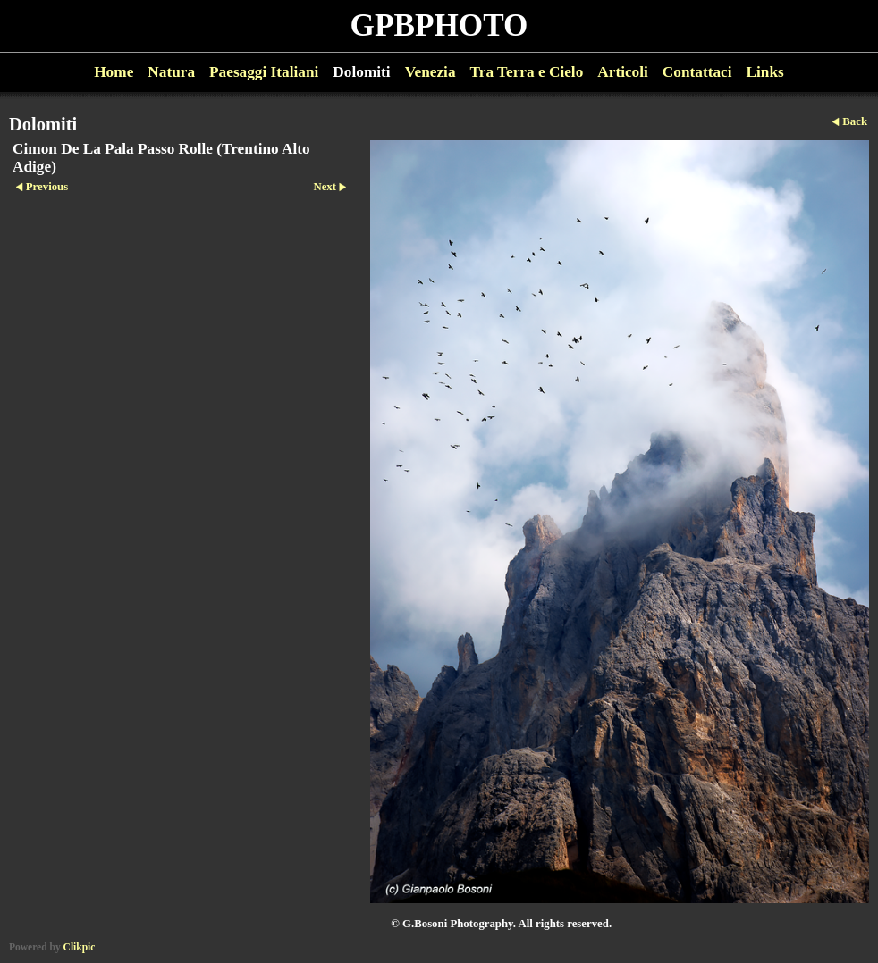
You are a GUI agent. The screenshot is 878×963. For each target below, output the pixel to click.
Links (765, 71)
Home (113, 71)
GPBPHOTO (439, 25)
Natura (171, 71)
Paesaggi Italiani (263, 71)
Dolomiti (361, 71)
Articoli (622, 71)
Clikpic (79, 947)
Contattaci (697, 71)
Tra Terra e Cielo (527, 71)
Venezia (430, 71)
